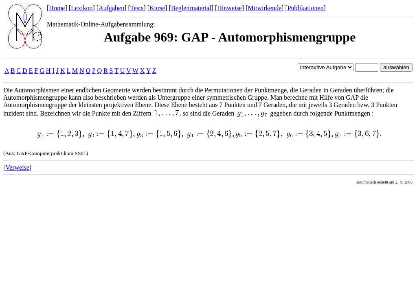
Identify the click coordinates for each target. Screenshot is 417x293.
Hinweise (229, 7)
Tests (137, 7)
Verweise (17, 167)
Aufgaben (111, 7)
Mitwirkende (264, 7)
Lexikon (81, 7)
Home (57, 7)
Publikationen (306, 7)
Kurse (157, 7)
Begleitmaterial (191, 7)
